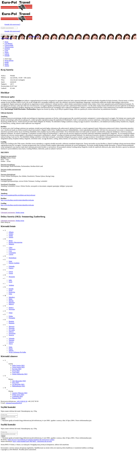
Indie (10, 280)
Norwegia (12, 309)
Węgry (11, 349)
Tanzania (11, 340)
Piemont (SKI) (16, 398)
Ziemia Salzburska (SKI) (19, 374)
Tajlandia (11, 338)
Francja (11, 268)
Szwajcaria (12, 333)
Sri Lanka (12, 330)
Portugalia (12, 318)
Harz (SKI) (15, 382)
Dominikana (12, 258)
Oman (10, 313)
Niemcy (11, 307)
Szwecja (11, 335)
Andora (11, 234)
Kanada (11, 289)
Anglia (11, 235)
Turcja (11, 343)
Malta (10, 299)
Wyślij (3, 418)
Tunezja (11, 342)
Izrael (10, 282)
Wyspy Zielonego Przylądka (17, 352)
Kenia (10, 290)
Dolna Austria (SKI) (18, 365)
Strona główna (9, 60)
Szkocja (11, 331)
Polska (11, 316)
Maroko (11, 301)
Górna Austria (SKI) (18, 367)
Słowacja (11, 326)
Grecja (11, 271)
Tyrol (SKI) (15, 372)
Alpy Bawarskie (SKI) (19, 381)
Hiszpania (12, 276)
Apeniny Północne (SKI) (19, 393)
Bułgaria (11, 244)
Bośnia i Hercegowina (15, 242)
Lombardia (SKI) (17, 396)
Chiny (10, 247)
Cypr (10, 251)
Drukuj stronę (19, 212)
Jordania (11, 285)
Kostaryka (12, 292)
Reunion (11, 321)
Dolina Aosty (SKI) (18, 394)
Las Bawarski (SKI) (18, 384)
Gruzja (11, 273)
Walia (10, 347)
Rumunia (11, 323)
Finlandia (11, 266)
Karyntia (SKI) (16, 369)
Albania (11, 232)
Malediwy (12, 297)
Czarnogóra (12, 252)
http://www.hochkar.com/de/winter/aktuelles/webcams (17, 200)
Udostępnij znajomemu (8, 212)
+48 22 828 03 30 (33, 36)
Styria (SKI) (16, 370)
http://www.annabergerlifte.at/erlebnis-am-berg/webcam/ (18, 195)
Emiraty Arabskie (14, 263)
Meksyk (11, 304)
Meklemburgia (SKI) (18, 386)
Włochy (11, 350)
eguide (7, 62)
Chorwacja (12, 249)
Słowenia (11, 328)
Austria (7, 65)
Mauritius (12, 302)
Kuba (10, 294)
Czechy (11, 254)
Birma (11, 240)
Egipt (10, 261)
